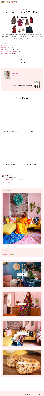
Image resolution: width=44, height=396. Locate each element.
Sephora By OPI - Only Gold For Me (11, 131)
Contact (8, 393)
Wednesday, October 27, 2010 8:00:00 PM (13, 179)
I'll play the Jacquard (11, 164)
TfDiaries (35, 394)
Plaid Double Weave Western (7, 44)
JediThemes (41, 394)
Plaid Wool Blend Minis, (6, 53)
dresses (18, 9)
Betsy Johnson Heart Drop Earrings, (8, 51)
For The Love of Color (32, 164)
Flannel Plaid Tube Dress (6, 49)
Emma (5, 175)
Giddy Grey (33, 131)
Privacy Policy (15, 393)
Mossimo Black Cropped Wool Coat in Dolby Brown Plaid (13, 42)
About (22, 393)
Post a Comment (6, 182)
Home (2, 393)
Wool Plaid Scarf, (5, 46)
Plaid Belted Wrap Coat (6, 47)
